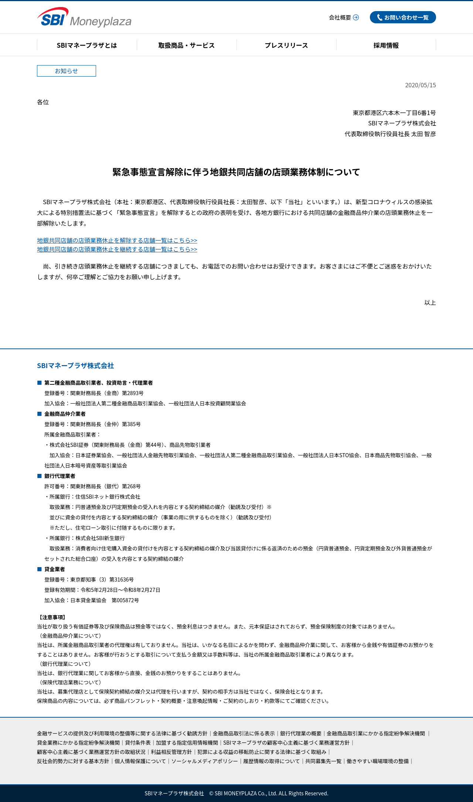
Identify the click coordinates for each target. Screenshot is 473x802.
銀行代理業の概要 (300, 733)
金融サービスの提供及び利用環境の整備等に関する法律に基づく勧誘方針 (122, 733)
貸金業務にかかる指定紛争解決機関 (78, 742)
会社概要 (344, 17)
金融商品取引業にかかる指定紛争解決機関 (376, 733)
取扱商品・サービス (187, 45)
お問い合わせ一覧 (403, 17)
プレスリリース (286, 45)
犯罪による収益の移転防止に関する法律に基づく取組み (262, 751)
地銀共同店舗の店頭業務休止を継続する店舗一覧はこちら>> (117, 249)
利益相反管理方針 (171, 751)
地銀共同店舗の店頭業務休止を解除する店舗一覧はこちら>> (117, 240)
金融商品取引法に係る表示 (244, 733)
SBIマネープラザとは (87, 45)
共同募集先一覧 (323, 761)
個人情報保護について (140, 761)
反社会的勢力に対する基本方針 (73, 761)
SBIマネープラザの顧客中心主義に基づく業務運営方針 (286, 742)
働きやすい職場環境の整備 (378, 761)
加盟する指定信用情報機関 (187, 742)
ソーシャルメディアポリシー (204, 761)
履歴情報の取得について (271, 761)
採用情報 (386, 45)
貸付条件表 (138, 742)
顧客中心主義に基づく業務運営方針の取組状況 (91, 751)
